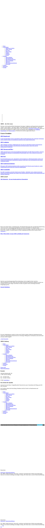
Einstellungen (40, 425)
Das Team (8, 50)
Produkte (5, 56)
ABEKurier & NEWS (10, 48)
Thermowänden (12, 130)
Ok (3, 525)
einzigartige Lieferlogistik (34, 128)
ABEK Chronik (9, 49)
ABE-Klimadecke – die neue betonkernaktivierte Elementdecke (14, 179)
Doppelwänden (4, 130)
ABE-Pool (8, 61)
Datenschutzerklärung (5, 368)
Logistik (4, 65)
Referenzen (5, 66)
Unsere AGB (3, 367)
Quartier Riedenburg (5, 287)
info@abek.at (6, 380)
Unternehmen (6, 47)
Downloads (8, 64)
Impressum (3, 472)
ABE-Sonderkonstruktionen (11, 63)
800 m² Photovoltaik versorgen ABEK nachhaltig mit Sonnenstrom (15, 233)
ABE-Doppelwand (9, 58)
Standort (7, 52)
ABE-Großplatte (9, 57)
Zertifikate (8, 53)
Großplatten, (37, 129)
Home (4, 46)
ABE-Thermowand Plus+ (11, 59)
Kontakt (7, 55)
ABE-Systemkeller (9, 60)
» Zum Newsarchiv (4, 338)
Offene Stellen (8, 51)
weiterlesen (3, 231)
